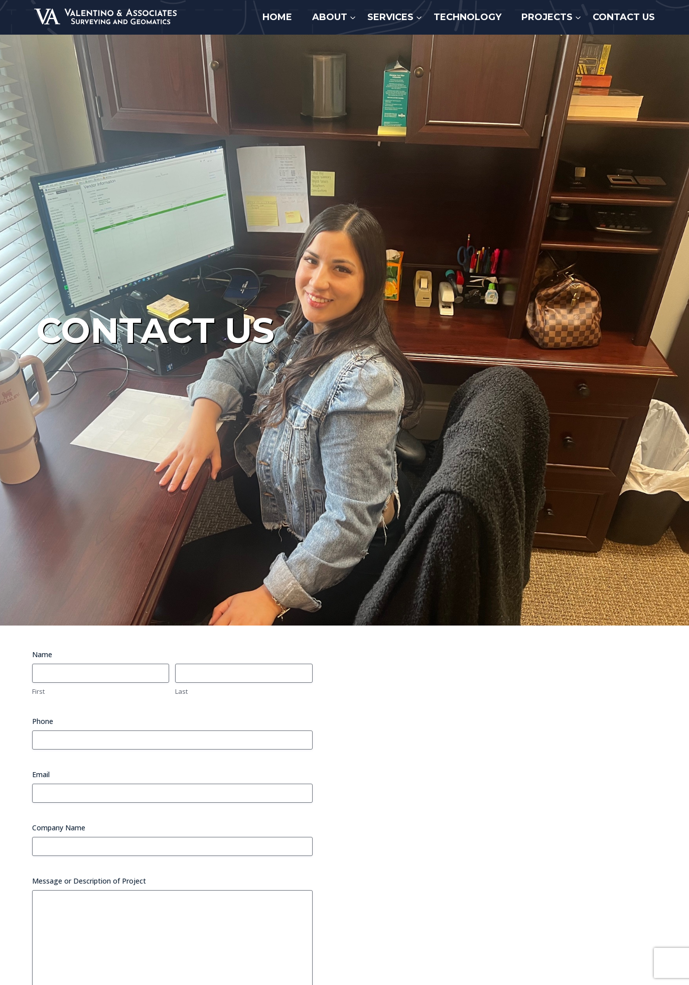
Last (181, 691)
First (38, 691)
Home (277, 17)
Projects (547, 17)
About (329, 17)
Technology (467, 17)
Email (41, 774)
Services (390, 17)
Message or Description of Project (89, 881)
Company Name (58, 827)
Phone (42, 721)
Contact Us (624, 17)
